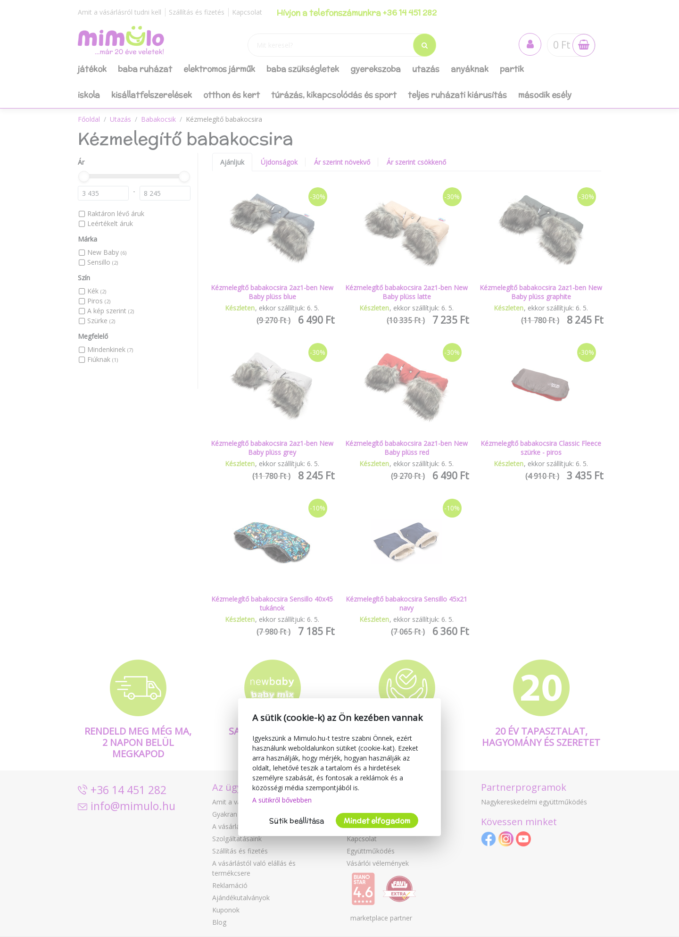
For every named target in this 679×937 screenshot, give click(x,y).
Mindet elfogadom (377, 821)
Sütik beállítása (296, 821)
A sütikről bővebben (282, 799)
